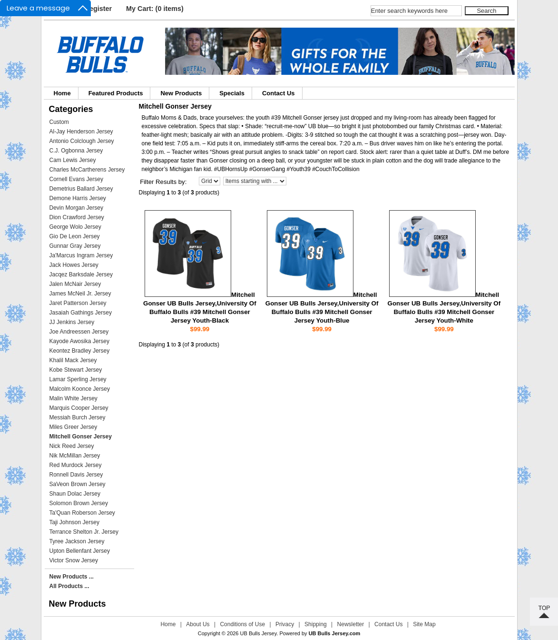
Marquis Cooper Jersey (78, 408)
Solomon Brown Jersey (78, 503)
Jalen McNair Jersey (75, 284)
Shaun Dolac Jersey (74, 493)
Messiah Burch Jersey (77, 417)
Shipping (315, 624)
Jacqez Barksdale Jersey (81, 274)
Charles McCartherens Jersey (87, 169)
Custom (59, 122)
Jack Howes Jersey (73, 265)
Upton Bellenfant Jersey (79, 551)
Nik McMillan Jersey (74, 455)
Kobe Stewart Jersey (75, 369)
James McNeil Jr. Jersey (80, 293)
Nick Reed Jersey (71, 446)
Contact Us (278, 93)
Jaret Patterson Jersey (78, 303)
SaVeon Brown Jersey (77, 484)
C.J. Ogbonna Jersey (76, 150)
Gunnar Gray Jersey (75, 246)
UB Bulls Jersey (258, 633)
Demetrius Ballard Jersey (81, 188)
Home (62, 93)
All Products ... (69, 586)
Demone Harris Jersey (77, 198)
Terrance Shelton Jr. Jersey (83, 531)
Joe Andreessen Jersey (79, 331)
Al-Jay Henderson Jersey (81, 131)
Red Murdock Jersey (75, 465)
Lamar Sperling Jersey (78, 379)
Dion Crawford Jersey (76, 217)
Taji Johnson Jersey (74, 522)
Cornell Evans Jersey (76, 179)
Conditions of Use (242, 624)
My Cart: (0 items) (155, 8)
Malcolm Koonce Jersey (79, 389)
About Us (197, 624)
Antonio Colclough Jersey (81, 141)
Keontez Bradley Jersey (79, 350)
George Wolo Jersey (75, 226)
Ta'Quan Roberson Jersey (82, 512)
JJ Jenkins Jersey (72, 322)
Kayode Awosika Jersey (79, 341)
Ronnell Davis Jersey (76, 474)
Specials (232, 93)
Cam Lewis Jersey (72, 160)
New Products (181, 93)
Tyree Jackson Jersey (77, 541)
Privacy (284, 624)
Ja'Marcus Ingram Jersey (81, 255)
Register (98, 8)
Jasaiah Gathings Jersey (80, 312)
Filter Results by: (163, 181)
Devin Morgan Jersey (76, 207)
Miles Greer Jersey (73, 427)
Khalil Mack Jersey (73, 360)
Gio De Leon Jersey (74, 236)
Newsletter (350, 624)
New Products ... (71, 576)
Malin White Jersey (73, 398)
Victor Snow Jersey (73, 560)
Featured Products (115, 93)
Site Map (424, 624)
